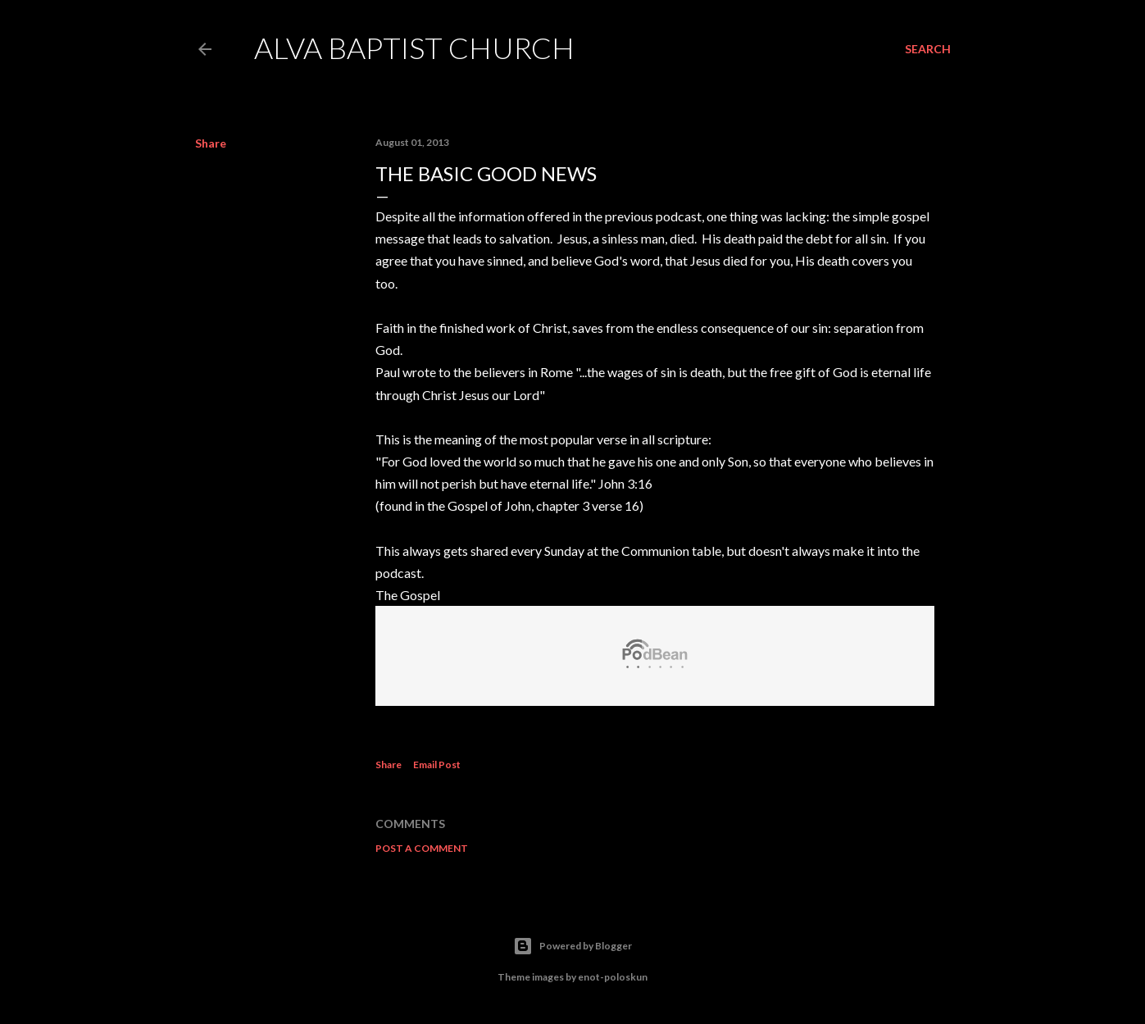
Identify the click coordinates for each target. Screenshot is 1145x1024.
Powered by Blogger (572, 946)
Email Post (437, 764)
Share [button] (210, 143)
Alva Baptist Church (414, 48)
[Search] (928, 49)
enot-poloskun (612, 977)
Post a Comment (421, 848)
